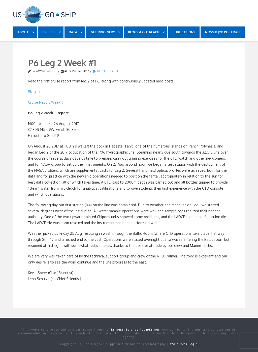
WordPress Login (184, 344)
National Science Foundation (134, 329)
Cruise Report (105, 71)
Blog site (35, 92)
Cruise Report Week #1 (46, 102)
